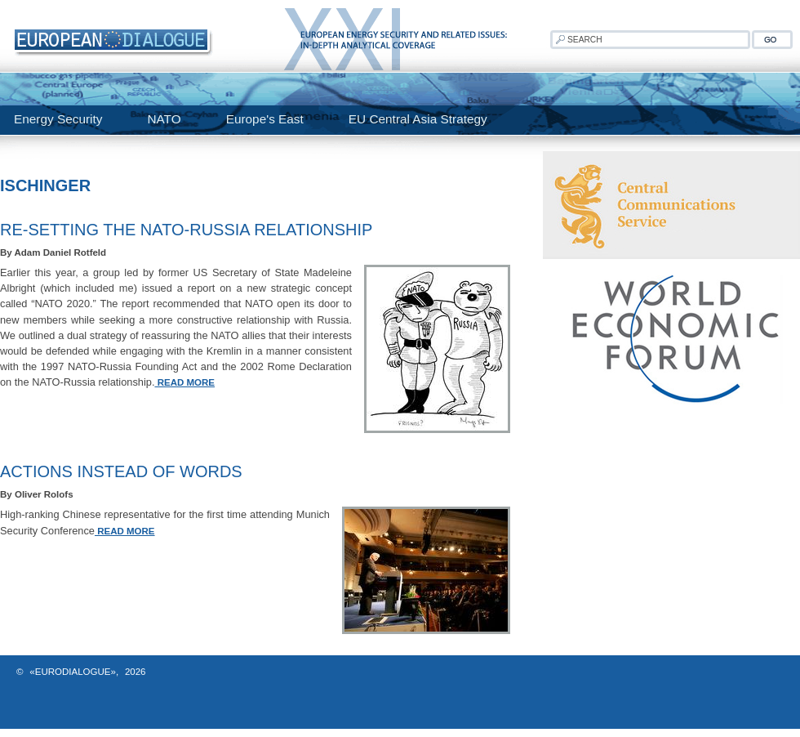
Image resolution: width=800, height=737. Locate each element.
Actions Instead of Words (121, 471)
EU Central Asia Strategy (418, 119)
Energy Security (58, 119)
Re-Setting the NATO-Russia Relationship (186, 230)
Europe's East (265, 119)
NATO (163, 119)
